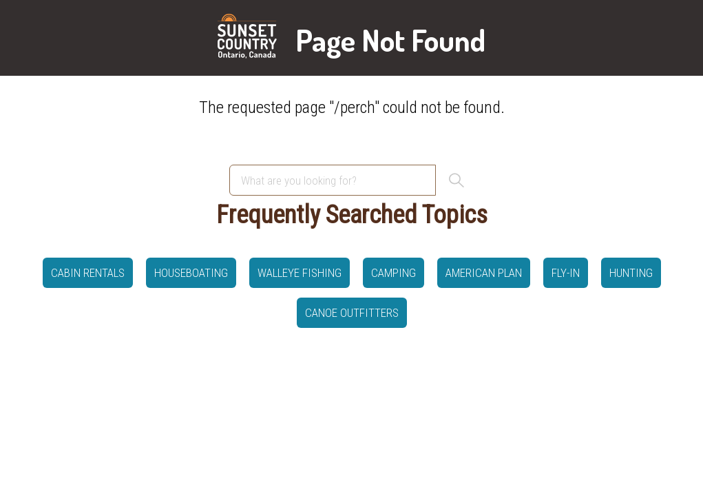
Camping (393, 273)
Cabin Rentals (88, 273)
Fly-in (566, 273)
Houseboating (191, 273)
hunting (631, 273)
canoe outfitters (352, 313)
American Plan (483, 273)
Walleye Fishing (300, 273)
